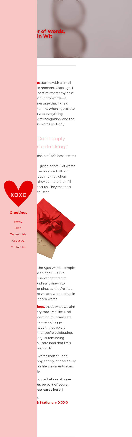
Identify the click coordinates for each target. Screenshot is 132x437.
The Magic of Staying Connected (34, 403)
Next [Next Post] (72, 396)
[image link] (18, 193)
